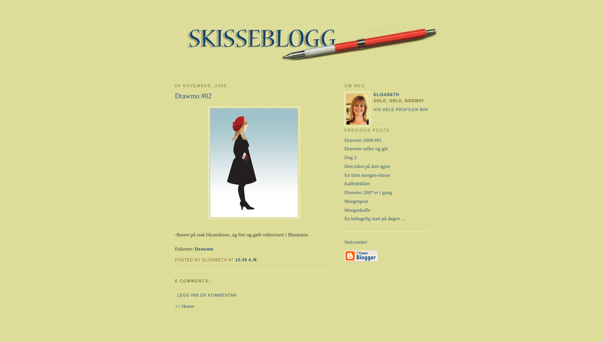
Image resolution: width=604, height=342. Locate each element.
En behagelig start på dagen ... (374, 218)
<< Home (184, 306)
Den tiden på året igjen (367, 166)
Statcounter (355, 242)
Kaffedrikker (357, 183)
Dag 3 (350, 157)
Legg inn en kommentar (207, 295)
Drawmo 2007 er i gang (368, 192)
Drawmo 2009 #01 (363, 140)
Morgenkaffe (357, 210)
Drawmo (204, 249)
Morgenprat (356, 201)
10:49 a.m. (246, 260)
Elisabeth (386, 95)
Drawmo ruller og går (366, 148)
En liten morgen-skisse (367, 175)
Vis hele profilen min (401, 110)
